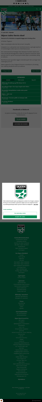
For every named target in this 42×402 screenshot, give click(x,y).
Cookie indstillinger (7, 209)
